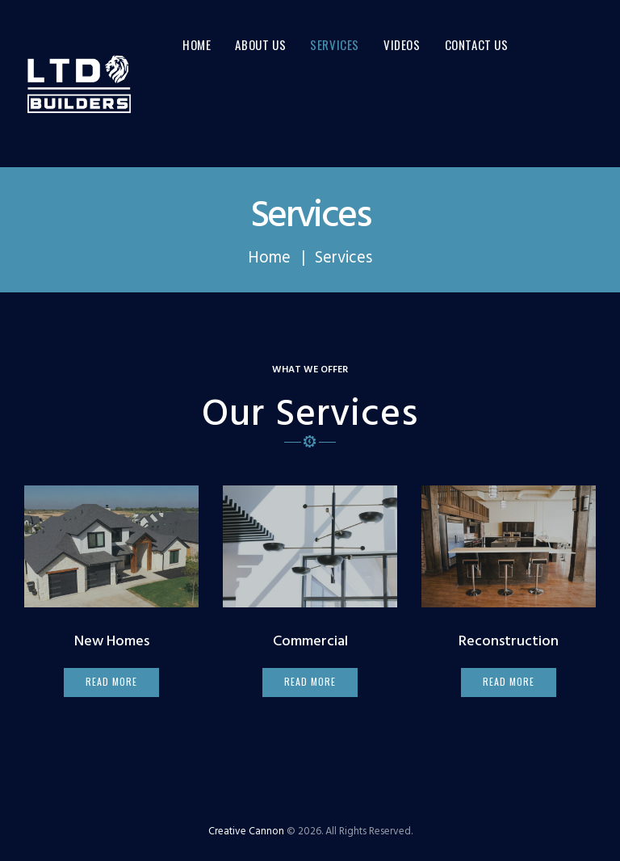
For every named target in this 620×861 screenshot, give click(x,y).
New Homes (111, 642)
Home (269, 258)
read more (111, 681)
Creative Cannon (246, 831)
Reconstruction (509, 642)
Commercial (310, 642)
